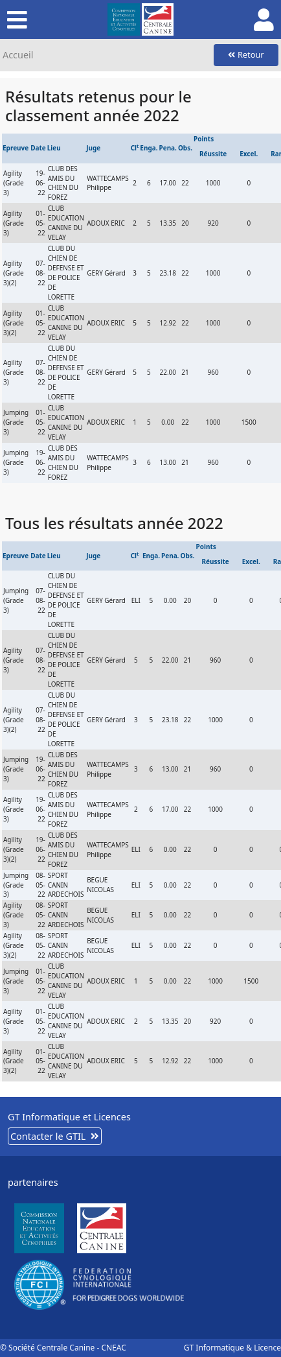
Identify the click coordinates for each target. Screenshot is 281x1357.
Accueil (18, 55)
